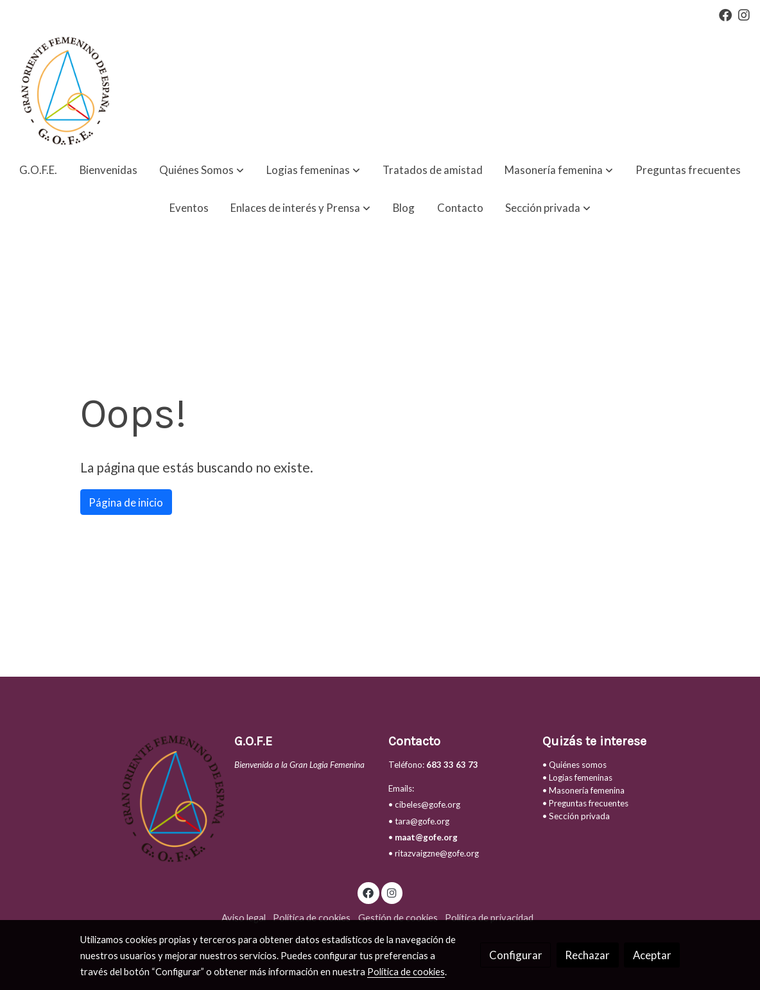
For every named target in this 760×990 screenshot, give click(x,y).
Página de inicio (126, 502)
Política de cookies (311, 917)
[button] (201, 170)
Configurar (515, 955)
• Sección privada (576, 816)
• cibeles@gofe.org (424, 804)
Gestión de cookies (398, 917)
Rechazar (587, 955)
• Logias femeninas (577, 777)
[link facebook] (725, 14)
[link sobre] (149, 798)
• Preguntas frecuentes (585, 803)
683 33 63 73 (452, 765)
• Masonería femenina (583, 790)
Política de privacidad (489, 917)
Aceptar (652, 955)
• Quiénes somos (574, 765)
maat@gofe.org (426, 837)
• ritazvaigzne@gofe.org (433, 853)
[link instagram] (744, 14)
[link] (62, 90)
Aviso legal (243, 917)
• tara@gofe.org (418, 821)
